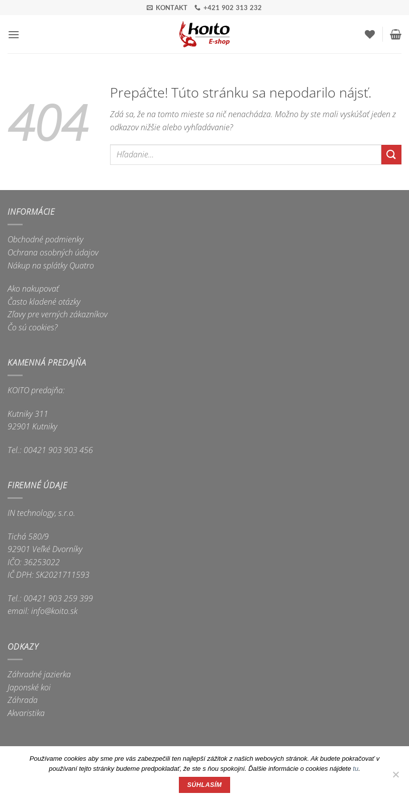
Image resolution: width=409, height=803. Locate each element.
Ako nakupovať (33, 288)
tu (355, 768)
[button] (14, 34)
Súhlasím (204, 784)
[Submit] (391, 154)
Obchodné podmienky (45, 239)
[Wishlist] (370, 34)
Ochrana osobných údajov (53, 252)
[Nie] (395, 777)
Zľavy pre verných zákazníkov (58, 314)
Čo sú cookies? (33, 327)
